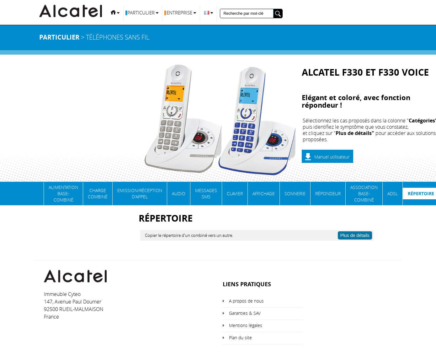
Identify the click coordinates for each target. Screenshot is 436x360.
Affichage (264, 193)
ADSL (392, 193)
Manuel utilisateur (331, 157)
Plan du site (240, 338)
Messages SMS (206, 193)
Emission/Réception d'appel (139, 193)
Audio (178, 193)
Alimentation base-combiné (63, 193)
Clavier (235, 193)
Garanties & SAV (245, 313)
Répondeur (328, 193)
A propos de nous (246, 301)
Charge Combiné (98, 193)
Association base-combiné (364, 193)
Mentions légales (245, 325)
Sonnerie (295, 193)
